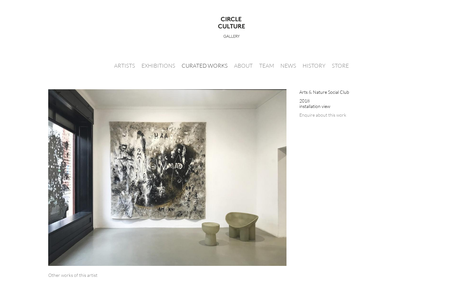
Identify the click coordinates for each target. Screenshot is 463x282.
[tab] (72, 275)
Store (340, 65)
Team (266, 65)
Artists (124, 65)
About (243, 65)
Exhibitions (158, 65)
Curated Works (205, 65)
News (288, 65)
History (314, 65)
